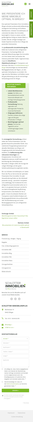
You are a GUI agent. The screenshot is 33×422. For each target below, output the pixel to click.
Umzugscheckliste (7, 264)
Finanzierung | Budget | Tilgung (11, 238)
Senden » (15, 390)
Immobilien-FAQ (7, 257)
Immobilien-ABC (6, 249)
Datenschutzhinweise (13, 384)
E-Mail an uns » (9, 327)
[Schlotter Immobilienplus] (8, 4)
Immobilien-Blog (7, 253)
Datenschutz (21, 413)
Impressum (11, 413)
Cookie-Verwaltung (17, 416)
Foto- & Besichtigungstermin (10, 246)
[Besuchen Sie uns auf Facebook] (11, 299)
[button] (31, 14)
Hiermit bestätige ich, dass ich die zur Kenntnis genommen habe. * (14, 384)
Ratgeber (4, 242)
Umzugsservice (6, 268)
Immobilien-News (7, 260)
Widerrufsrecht (6, 271)
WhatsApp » (8, 324)
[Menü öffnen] (29, 3)
